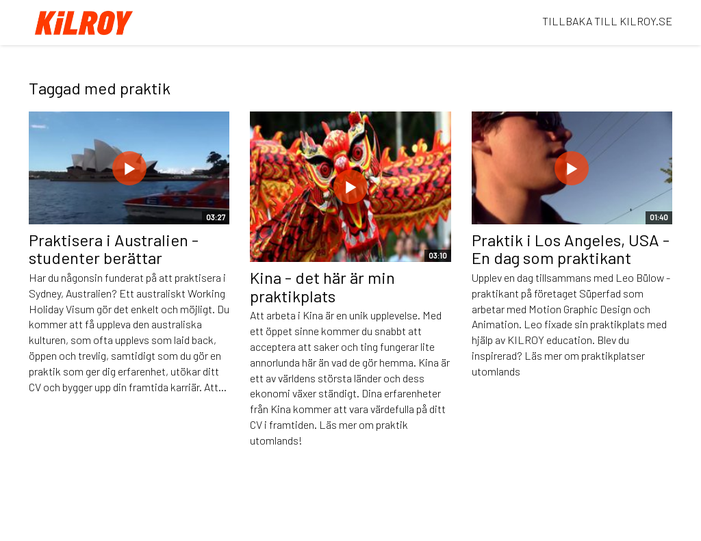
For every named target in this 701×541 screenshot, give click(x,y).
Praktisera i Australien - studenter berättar (114, 248)
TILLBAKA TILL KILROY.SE (607, 20)
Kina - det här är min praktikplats (322, 286)
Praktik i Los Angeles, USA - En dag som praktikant (571, 248)
